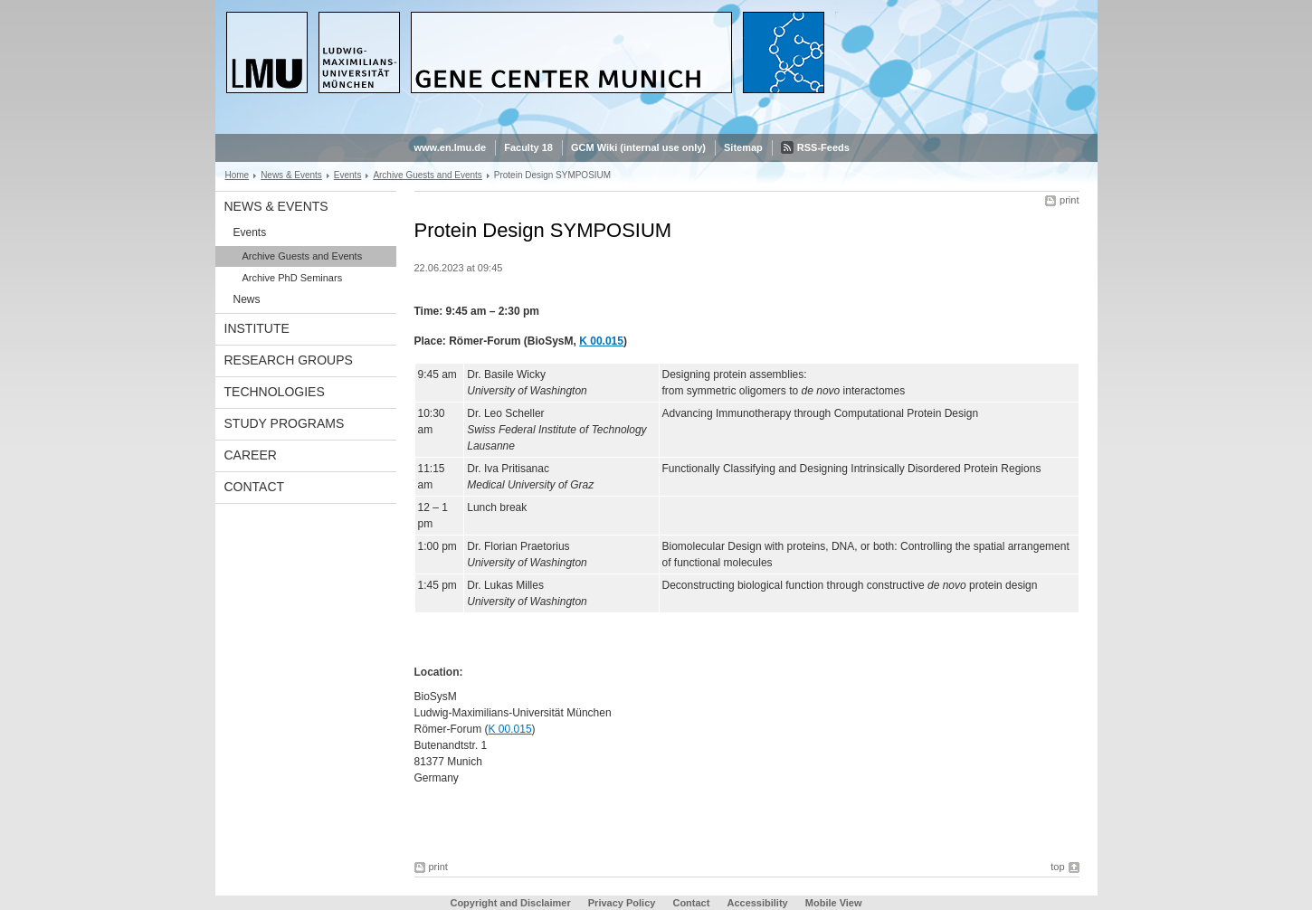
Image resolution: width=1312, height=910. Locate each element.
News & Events (291, 175)
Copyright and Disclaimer (510, 902)
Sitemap (743, 147)
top (1057, 866)
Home (237, 175)
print (1069, 199)
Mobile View (833, 902)
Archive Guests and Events (427, 175)
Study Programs (284, 423)
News (247, 299)
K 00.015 (601, 341)
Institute (257, 328)
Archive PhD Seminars (292, 277)
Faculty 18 (528, 147)
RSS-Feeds (823, 147)
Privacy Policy (622, 902)
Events (348, 175)
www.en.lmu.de (450, 147)
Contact (254, 486)
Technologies (274, 391)
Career (250, 455)
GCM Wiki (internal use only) (638, 147)
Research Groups (288, 360)
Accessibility (758, 902)
